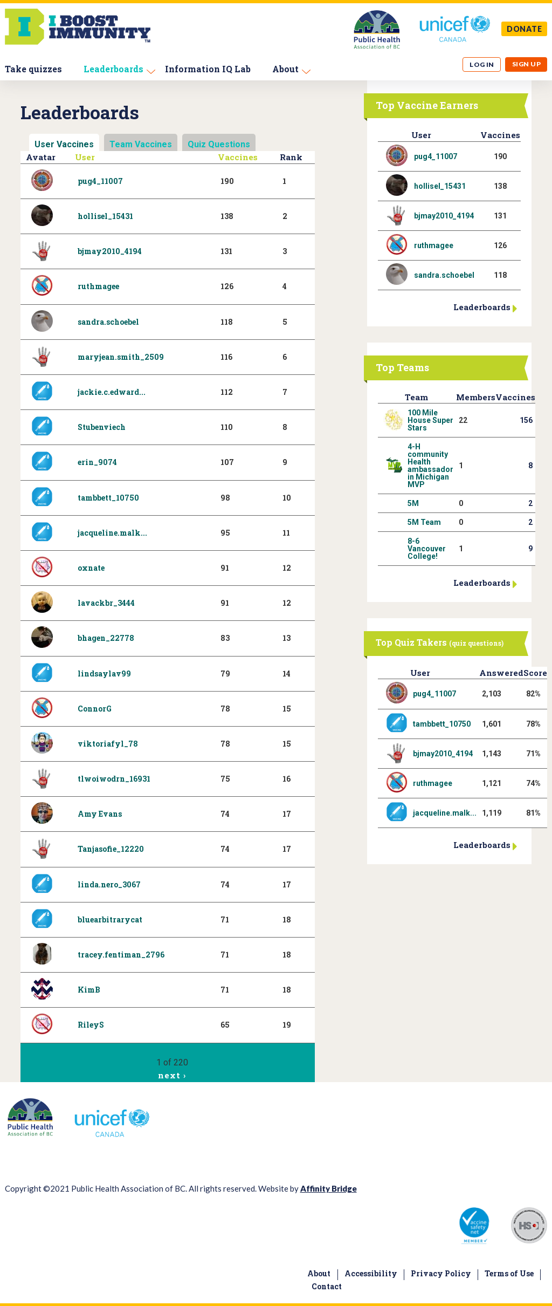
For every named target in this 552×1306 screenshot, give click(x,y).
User (85, 157)
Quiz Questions (219, 144)
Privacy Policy (441, 1273)
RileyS (91, 1025)
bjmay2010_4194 (110, 251)
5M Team (424, 522)
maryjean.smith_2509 (121, 357)
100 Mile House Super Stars (430, 420)
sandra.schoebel (108, 322)
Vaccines (238, 157)
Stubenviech (102, 427)
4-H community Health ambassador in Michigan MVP (430, 465)
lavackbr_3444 (106, 603)
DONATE (524, 28)
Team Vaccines (140, 144)
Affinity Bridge (328, 1188)
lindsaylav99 (104, 673)
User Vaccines (64, 144)
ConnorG (95, 708)
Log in (482, 64)
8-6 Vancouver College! (427, 548)
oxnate (91, 568)
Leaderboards (113, 68)
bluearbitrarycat (110, 919)
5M (413, 503)
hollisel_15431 (105, 216)
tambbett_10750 (108, 498)
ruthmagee (98, 286)
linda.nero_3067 (109, 884)
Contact (327, 1286)
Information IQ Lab (208, 68)
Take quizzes (33, 68)
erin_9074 (97, 462)
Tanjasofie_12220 (111, 849)
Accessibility (370, 1273)
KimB (89, 989)
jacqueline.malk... (112, 533)
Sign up (526, 64)
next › (171, 1075)
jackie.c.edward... (112, 392)
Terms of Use (509, 1273)
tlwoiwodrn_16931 (114, 779)
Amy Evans (100, 814)
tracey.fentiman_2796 (121, 954)
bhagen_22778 (106, 638)
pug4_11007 (100, 181)
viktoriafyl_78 (108, 744)
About (285, 68)
